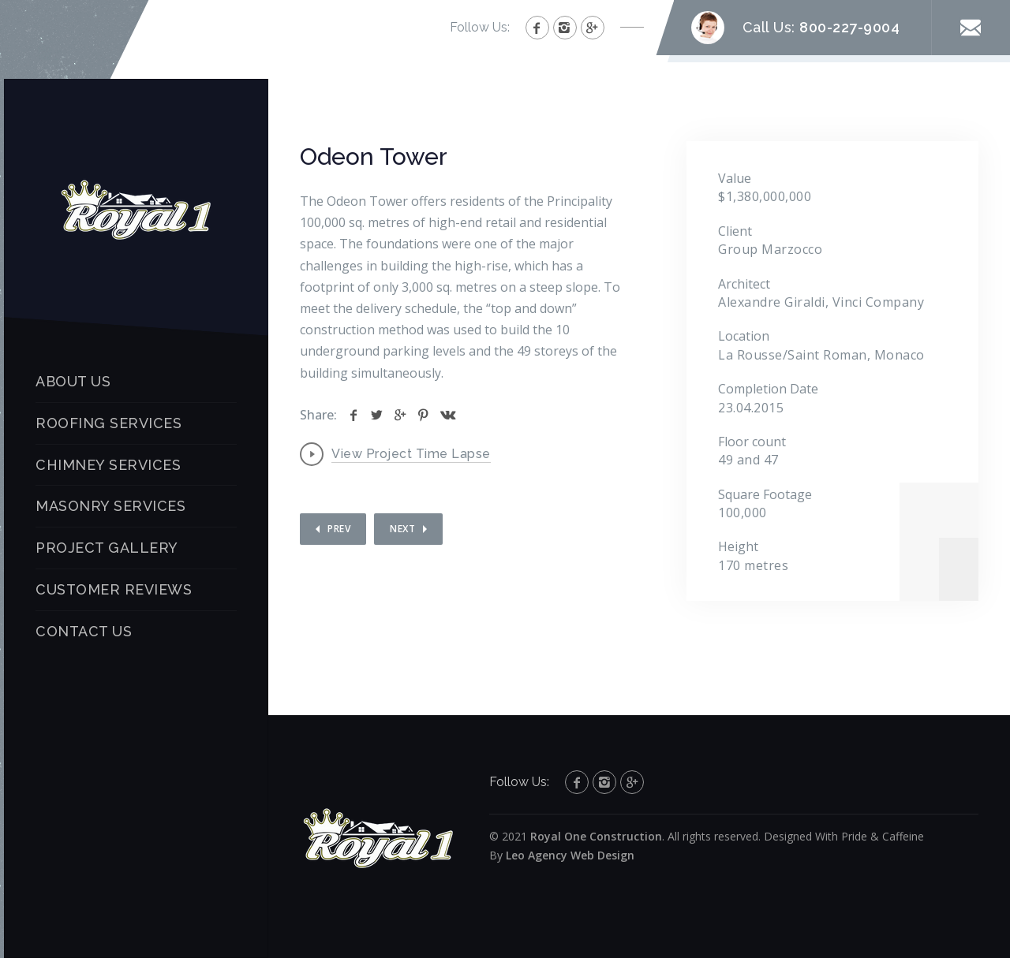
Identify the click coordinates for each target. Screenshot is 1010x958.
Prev (338, 528)
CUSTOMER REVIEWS (114, 589)
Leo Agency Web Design (570, 855)
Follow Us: (480, 27)
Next (402, 528)
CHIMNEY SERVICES (108, 465)
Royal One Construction (596, 836)
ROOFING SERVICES (108, 423)
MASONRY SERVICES (110, 506)
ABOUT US (73, 381)
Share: (318, 414)
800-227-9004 (849, 27)
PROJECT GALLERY (107, 547)
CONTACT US (84, 631)
